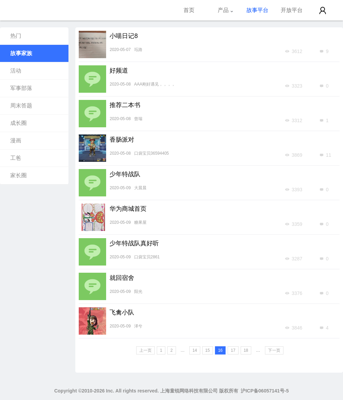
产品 (225, 10)
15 (207, 350)
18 (246, 350)
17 (233, 350)
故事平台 (257, 10)
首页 (188, 10)
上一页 (145, 350)
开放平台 (292, 10)
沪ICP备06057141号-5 (265, 390)
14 (194, 350)
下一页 (274, 350)
